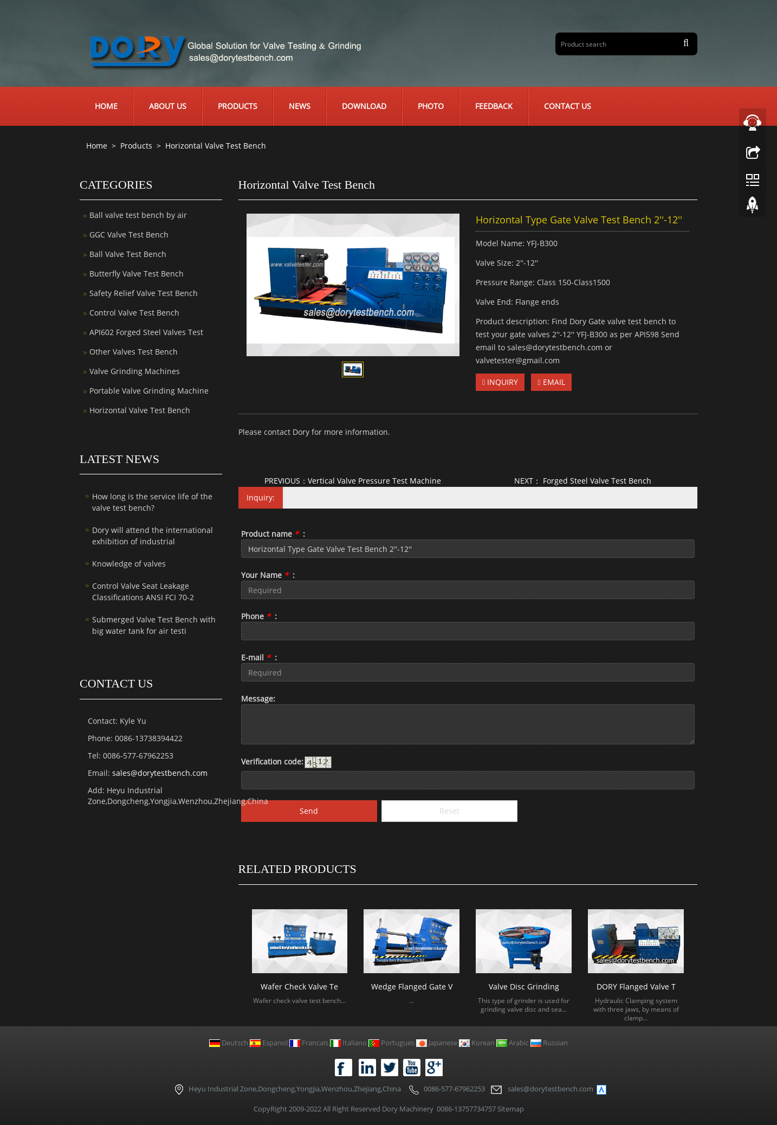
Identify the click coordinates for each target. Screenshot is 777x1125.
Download (364, 106)
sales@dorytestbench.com (160, 773)
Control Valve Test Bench (134, 312)
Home (106, 106)
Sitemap (510, 1109)
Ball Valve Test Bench (127, 254)
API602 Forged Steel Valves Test (146, 332)
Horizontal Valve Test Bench (214, 145)
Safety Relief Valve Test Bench (143, 293)
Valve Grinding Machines (134, 371)
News (299, 106)
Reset (449, 811)
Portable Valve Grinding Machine (149, 390)
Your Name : (268, 575)
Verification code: (272, 761)
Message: (258, 698)
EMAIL (551, 382)
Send (309, 811)
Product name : (273, 534)
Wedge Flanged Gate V (411, 986)
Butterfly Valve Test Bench (136, 273)
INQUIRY (500, 382)
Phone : (259, 616)
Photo (431, 106)
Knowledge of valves (129, 563)
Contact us (567, 106)
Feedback (494, 106)
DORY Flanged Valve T (636, 986)
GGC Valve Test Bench (129, 234)
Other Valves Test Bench (133, 351)
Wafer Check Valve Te (299, 986)
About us (167, 106)
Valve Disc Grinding (524, 986)
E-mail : (259, 657)
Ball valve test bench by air (138, 215)
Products (237, 106)
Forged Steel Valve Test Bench (596, 480)
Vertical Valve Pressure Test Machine (374, 480)
